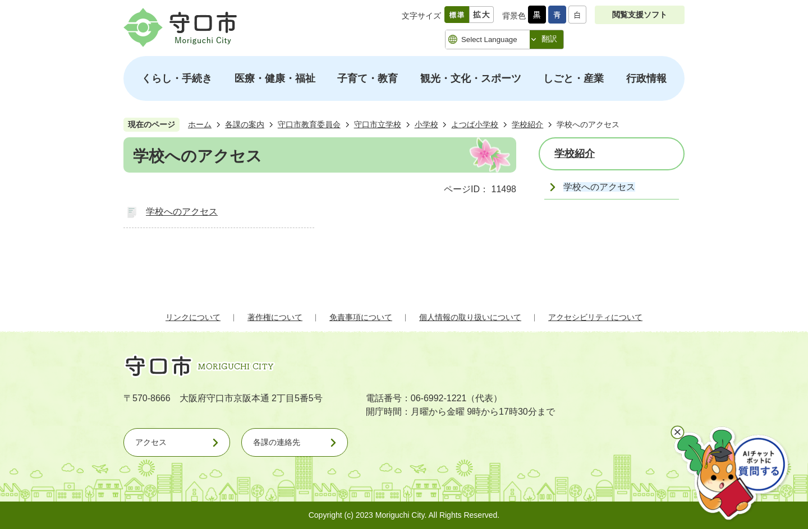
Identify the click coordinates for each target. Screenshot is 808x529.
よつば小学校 (474, 124)
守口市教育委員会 (309, 124)
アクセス (151, 442)
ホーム (200, 124)
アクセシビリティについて (595, 317)
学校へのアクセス (182, 211)
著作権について (274, 317)
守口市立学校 (377, 124)
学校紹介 (527, 124)
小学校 (426, 124)
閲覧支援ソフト (639, 14)
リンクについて (193, 317)
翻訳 (549, 38)
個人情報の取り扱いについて (470, 317)
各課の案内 (244, 124)
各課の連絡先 (276, 442)
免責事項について (360, 317)
